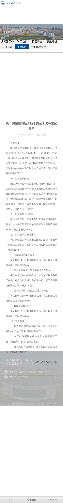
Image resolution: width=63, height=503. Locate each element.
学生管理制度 (38, 46)
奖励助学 (22, 46)
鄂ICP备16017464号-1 (43, 417)
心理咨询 (7, 46)
